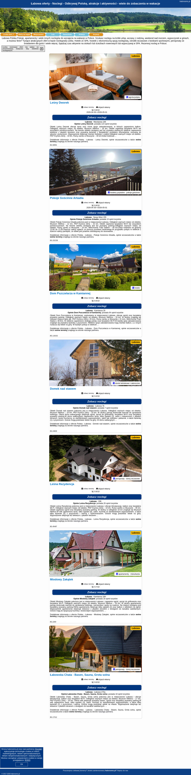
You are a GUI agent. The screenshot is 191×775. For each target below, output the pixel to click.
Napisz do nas (122, 770)
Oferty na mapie (24, 34)
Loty (52, 34)
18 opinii (106, 599)
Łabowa (136, 56)
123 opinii (105, 124)
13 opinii (110, 219)
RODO (27, 760)
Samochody (67, 34)
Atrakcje (82, 34)
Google (38, 749)
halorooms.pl (185, 1)
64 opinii (112, 313)
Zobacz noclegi (96, 117)
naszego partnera (80, 141)
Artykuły (96, 34)
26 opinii (107, 503)
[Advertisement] (95, 746)
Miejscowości (38, 34)
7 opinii (108, 408)
